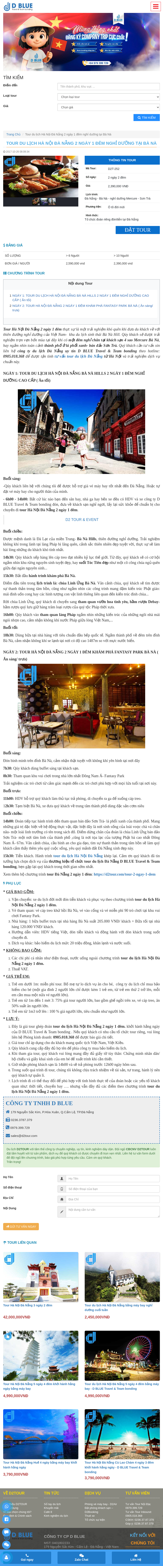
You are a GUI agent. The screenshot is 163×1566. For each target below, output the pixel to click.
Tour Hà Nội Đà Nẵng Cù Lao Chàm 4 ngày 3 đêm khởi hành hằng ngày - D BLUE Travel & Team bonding (119, 1467)
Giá (5, 106)
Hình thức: (92, 215)
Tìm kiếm (147, 117)
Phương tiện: (93, 206)
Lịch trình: (92, 194)
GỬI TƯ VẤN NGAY (21, 1226)
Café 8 (48, 1512)
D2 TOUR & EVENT (82, 520)
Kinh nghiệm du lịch (56, 1515)
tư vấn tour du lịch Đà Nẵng (79, 356)
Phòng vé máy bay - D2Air (101, 1504)
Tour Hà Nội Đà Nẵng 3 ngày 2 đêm (27, 1305)
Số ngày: (91, 177)
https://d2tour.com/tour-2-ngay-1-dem (125, 874)
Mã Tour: (91, 168)
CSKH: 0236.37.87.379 (139, 1519)
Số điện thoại (12, 1187)
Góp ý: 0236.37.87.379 (139, 1523)
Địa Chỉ (8, 1198)
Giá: (88, 185)
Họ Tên (8, 1177)
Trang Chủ (13, 134)
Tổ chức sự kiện (95, 1519)
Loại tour (10, 95)
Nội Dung (9, 1208)
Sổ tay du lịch (52, 1504)
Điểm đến (10, 85)
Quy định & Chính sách (17, 1515)
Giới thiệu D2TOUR (15, 1504)
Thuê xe (90, 1515)
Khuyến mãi (51, 1508)
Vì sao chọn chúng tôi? (17, 1512)
